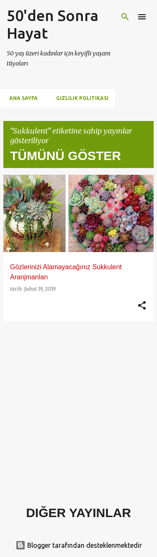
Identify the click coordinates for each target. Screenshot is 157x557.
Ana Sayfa (21, 98)
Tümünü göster (65, 156)
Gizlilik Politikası (80, 98)
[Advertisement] (78, 407)
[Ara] (125, 17)
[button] (142, 305)
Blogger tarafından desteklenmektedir (78, 545)
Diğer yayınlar (78, 513)
